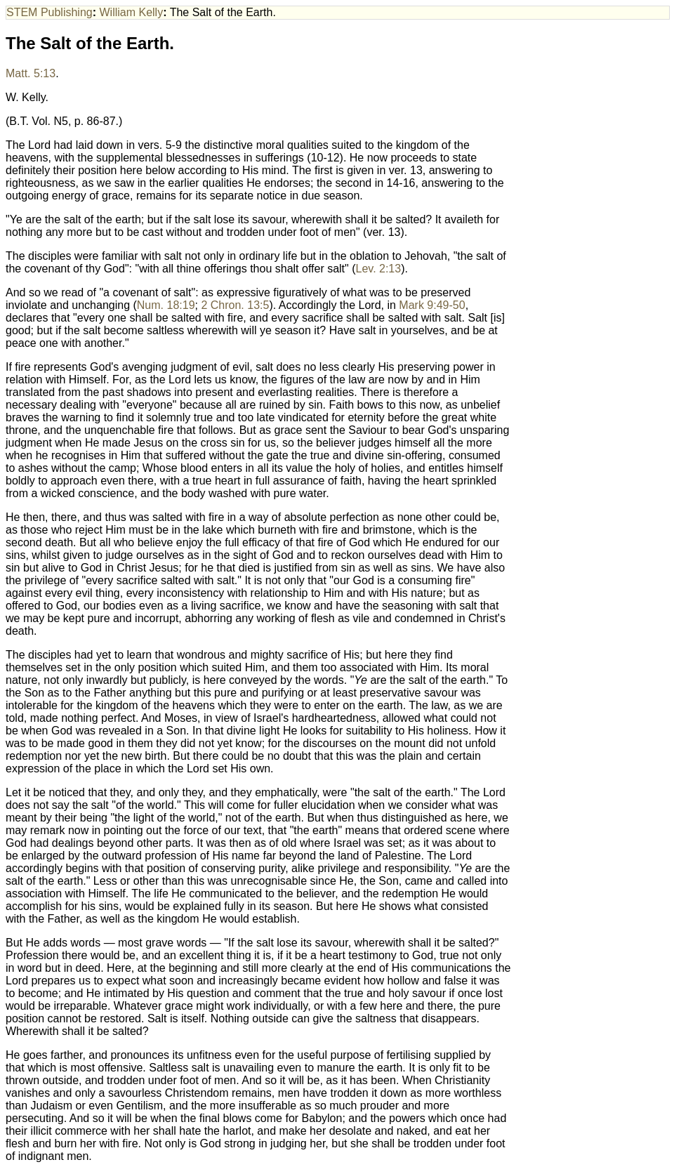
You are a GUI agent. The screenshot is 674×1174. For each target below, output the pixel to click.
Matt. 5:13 (30, 73)
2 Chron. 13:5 (235, 305)
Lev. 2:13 (379, 269)
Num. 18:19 (166, 305)
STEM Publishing (49, 12)
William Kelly (132, 12)
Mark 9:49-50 (432, 305)
